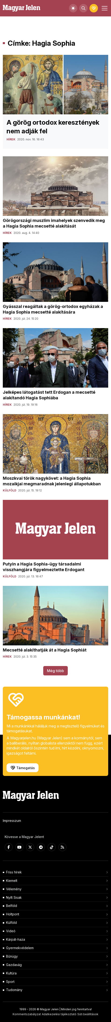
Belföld (11, 906)
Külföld (11, 923)
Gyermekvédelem (20, 948)
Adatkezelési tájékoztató (59, 1014)
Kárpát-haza (15, 939)
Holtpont (12, 914)
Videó (10, 931)
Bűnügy (12, 956)
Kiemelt (11, 881)
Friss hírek (14, 872)
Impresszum (12, 821)
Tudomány (14, 990)
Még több (55, 670)
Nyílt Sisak (14, 897)
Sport (10, 982)
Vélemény (13, 889)
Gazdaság (14, 965)
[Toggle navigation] (104, 8)
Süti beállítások (87, 1014)
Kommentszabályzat (27, 1014)
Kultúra (11, 973)
